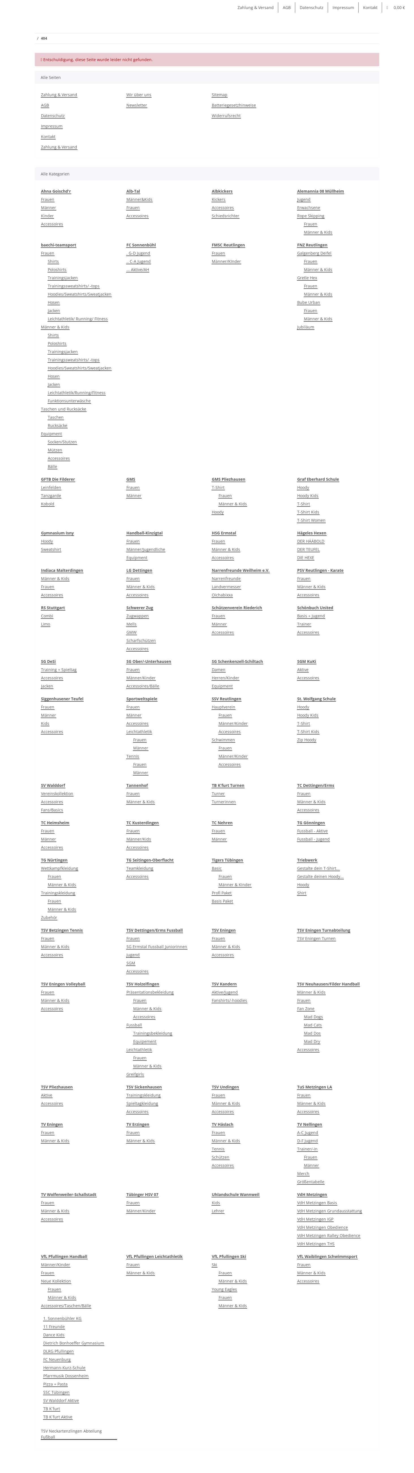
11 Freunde (54, 1326)
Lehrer (218, 1211)
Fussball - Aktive (312, 831)
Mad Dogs (313, 1016)
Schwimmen (223, 739)
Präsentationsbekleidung (150, 992)
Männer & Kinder (235, 884)
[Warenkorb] (395, 7)
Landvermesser (226, 586)
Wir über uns (138, 94)
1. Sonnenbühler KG (62, 1318)
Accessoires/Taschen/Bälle (66, 1305)
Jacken (54, 310)
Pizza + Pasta (55, 1384)
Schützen (220, 1157)
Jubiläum (305, 327)
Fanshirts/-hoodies (229, 1000)
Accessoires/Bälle (142, 686)
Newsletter (136, 105)
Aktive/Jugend (225, 992)
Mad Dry (312, 1041)
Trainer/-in (307, 1149)
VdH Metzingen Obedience (322, 1227)
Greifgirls (135, 1074)
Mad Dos (312, 1033)
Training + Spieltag (59, 669)
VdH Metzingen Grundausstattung (329, 1211)
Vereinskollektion (57, 793)
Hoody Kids (307, 495)
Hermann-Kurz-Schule (64, 1367)
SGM (130, 963)
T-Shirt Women (311, 520)
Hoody (218, 512)
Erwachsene (308, 207)
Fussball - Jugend (313, 839)
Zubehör (49, 917)
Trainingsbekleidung (152, 1033)
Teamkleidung (139, 868)
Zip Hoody (306, 739)
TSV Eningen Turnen (316, 938)
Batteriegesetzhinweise (234, 105)
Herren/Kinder (225, 677)
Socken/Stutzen (62, 442)
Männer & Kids (318, 232)
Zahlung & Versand (256, 7)
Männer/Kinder (141, 677)
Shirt (301, 893)
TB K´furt (51, 1408)
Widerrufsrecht (226, 115)
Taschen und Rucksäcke (63, 409)
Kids (45, 723)
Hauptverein (223, 707)
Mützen (55, 450)
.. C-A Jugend (138, 261)
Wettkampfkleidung (59, 868)
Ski (214, 1264)
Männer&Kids (139, 199)
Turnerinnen (224, 801)
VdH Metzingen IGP (315, 1219)
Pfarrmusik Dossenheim (66, 1375)
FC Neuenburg (57, 1359)
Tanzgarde (51, 495)
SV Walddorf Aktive (61, 1400)
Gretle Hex (307, 277)
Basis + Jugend (311, 616)
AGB (287, 7)
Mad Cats (313, 1025)
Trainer (304, 624)
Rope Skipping (310, 215)
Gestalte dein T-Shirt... (318, 868)
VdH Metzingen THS (316, 1243)
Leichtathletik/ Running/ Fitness (78, 318)
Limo (45, 624)
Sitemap (219, 94)
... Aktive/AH (137, 269)
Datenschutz (312, 7)
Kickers (218, 199)
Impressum (343, 7)
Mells (131, 624)
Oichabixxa (222, 595)
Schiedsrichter (225, 215)
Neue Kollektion (56, 1281)
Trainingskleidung (58, 893)
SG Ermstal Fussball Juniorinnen (156, 946)
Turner (218, 793)
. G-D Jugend (138, 253)
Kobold (47, 503)
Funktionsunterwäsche (69, 400)
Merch (303, 1173)
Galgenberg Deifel (314, 253)
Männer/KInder (226, 261)
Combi (47, 616)
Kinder (47, 215)
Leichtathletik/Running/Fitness (76, 392)
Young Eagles (224, 1289)
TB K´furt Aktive (57, 1417)
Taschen (56, 417)
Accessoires (52, 224)
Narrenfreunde (226, 578)
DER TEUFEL (308, 549)
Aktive (303, 669)
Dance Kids (53, 1334)
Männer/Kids (138, 839)
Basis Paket (222, 901)
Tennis (132, 756)
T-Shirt (218, 487)
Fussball (134, 1025)
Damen (218, 669)
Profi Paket (222, 893)
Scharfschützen (141, 640)
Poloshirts (57, 269)
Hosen (54, 302)
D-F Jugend (307, 1140)
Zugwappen (137, 616)
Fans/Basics (52, 810)
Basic (217, 868)
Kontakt (370, 7)
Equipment (51, 433)
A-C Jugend (307, 1132)
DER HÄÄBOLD (310, 541)
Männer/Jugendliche (145, 549)
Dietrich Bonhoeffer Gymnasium (73, 1343)
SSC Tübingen (56, 1392)
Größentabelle (310, 1181)
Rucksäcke (57, 425)
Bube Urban (308, 302)
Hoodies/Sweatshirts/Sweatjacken (79, 294)
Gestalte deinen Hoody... (320, 876)
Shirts (53, 261)
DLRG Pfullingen (58, 1351)
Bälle (52, 466)
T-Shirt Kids (308, 512)
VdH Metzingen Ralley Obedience (328, 1235)
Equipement (144, 1041)
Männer (48, 207)
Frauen (47, 199)
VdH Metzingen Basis (317, 1202)
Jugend (303, 199)
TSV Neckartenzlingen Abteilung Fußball (71, 1434)
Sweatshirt (51, 549)
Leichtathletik (139, 731)
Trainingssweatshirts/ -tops (74, 286)
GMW (131, 632)
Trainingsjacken (63, 277)
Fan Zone (305, 1008)
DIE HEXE (305, 557)
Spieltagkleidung (142, 1103)
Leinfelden (51, 487)
